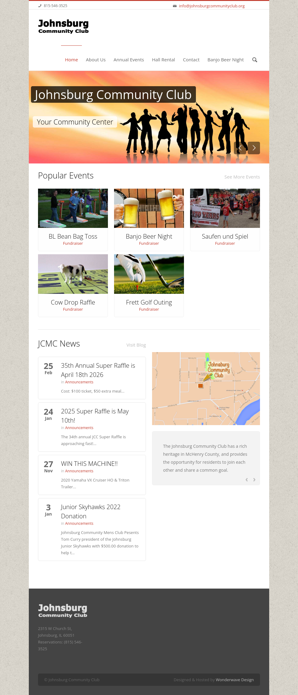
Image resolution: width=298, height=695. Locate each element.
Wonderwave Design (235, 679)
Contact (191, 59)
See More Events (242, 177)
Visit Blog (136, 345)
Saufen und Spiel (225, 236)
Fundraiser (73, 243)
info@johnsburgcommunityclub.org (212, 6)
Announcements (79, 382)
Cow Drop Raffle (73, 302)
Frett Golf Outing (149, 302)
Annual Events (129, 59)
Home (71, 59)
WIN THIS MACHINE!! (89, 463)
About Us (95, 59)
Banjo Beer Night (226, 59)
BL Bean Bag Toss (73, 236)
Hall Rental (163, 59)
